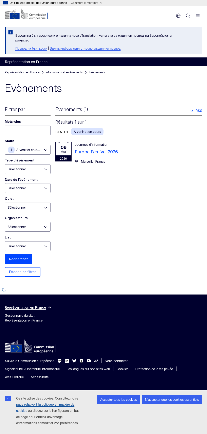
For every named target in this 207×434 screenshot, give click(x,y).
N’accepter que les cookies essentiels (172, 399)
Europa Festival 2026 (96, 151)
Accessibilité (40, 377)
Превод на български (31, 48)
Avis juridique (14, 377)
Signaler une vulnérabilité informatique (32, 369)
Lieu (8, 237)
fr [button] (178, 15)
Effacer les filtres (22, 272)
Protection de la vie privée (154, 369)
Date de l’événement (21, 180)
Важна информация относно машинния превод (85, 48)
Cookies (123, 369)
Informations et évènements (64, 72)
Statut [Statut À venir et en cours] (9, 141)
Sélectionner (16, 169)
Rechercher (18, 259)
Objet (9, 199)
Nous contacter (116, 361)
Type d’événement (19, 160)
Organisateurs (16, 218)
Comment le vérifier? (86, 2)
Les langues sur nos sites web (88, 369)
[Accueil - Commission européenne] (29, 14)
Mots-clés (13, 122)
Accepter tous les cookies (118, 399)
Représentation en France (22, 72)
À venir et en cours (30, 150)
